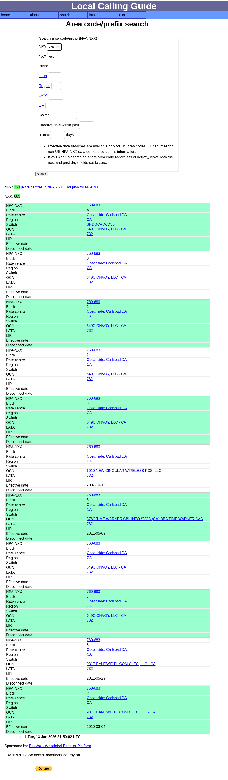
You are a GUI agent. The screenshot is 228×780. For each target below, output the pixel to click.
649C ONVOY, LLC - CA (106, 229)
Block (48, 66)
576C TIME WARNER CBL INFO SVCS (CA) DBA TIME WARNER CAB (145, 519)
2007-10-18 (96, 485)
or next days (56, 135)
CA (89, 219)
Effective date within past (66, 125)
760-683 (93, 205)
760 (17, 187)
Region (44, 86)
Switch (58, 115)
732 (90, 234)
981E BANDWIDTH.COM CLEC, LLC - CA (121, 664)
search (64, 15)
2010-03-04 (96, 727)
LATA (43, 96)
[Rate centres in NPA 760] (42, 187)
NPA (50, 47)
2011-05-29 (96, 678)
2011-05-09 (96, 533)
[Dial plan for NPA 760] (82, 187)
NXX (50, 56)
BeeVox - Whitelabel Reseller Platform (60, 746)
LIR (41, 105)
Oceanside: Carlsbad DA (107, 215)
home (5, 15)
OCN (43, 76)
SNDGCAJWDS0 (101, 224)
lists (91, 15)
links (121, 15)
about (34, 15)
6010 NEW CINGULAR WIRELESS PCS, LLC (124, 471)
